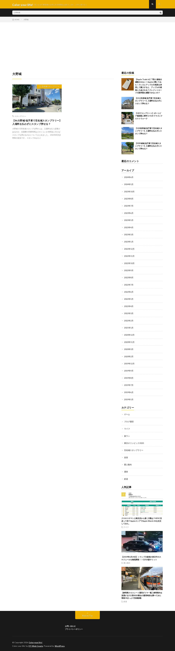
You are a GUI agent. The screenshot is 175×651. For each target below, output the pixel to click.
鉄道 (126, 478)
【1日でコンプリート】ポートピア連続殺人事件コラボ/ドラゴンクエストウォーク (148, 117)
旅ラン (127, 435)
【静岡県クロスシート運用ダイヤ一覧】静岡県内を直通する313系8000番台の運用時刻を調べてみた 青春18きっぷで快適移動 (142, 594)
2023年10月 (129, 192)
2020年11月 (129, 342)
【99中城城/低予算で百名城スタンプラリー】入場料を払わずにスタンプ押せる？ (148, 147)
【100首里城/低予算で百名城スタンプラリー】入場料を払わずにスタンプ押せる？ (148, 132)
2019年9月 (128, 370)
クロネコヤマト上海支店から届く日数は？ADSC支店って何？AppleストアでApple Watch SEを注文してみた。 (141, 520)
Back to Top (87, 614)
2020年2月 (128, 356)
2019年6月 (128, 392)
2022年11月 (129, 256)
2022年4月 (128, 306)
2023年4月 (128, 228)
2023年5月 (128, 221)
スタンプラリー (20, 117)
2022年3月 (128, 313)
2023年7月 (128, 207)
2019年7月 (128, 384)
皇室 (126, 456)
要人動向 (128, 463)
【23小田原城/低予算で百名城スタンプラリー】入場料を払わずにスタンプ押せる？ (148, 102)
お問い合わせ (70, 625)
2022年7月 (128, 285)
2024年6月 (128, 178)
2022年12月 (129, 249)
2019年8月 (128, 377)
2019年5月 (128, 399)
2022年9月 (128, 271)
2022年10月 (129, 263)
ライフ (127, 428)
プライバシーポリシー (74, 628)
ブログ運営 (129, 421)
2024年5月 (128, 185)
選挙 (126, 471)
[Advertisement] (87, 44)
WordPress (60, 645)
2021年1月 (128, 328)
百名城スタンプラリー (50, 88)
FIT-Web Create (36, 645)
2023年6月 (128, 214)
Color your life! (36, 641)
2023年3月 (128, 235)
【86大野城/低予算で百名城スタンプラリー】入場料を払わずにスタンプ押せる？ (35, 123)
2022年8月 (128, 278)
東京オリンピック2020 (134, 442)
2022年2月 (128, 320)
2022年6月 (128, 292)
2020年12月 (129, 335)
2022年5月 (128, 299)
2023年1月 (128, 242)
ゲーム (127, 414)
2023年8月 (128, 199)
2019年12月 (129, 363)
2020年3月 (128, 349)
